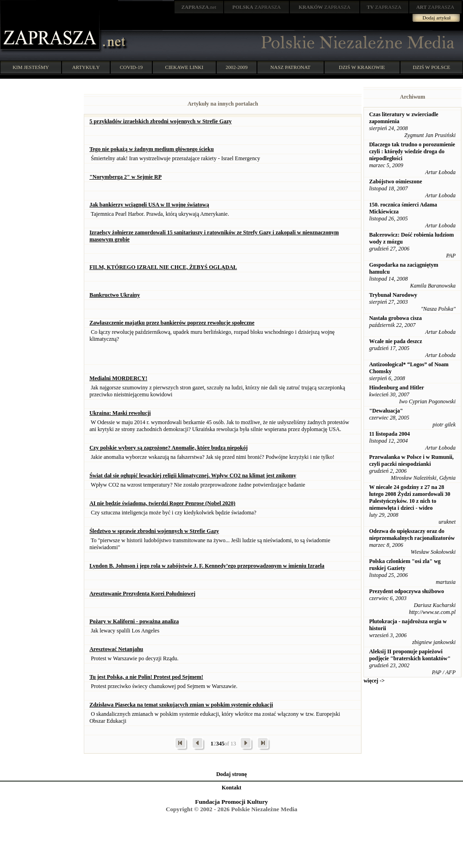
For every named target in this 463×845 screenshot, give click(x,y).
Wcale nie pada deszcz (395, 341)
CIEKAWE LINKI (184, 67)
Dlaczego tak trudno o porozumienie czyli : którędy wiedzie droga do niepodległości (412, 151)
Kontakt (232, 787)
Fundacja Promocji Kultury (231, 801)
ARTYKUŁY (86, 67)
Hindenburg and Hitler (396, 387)
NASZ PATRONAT (290, 67)
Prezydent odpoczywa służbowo (406, 591)
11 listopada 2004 (389, 434)
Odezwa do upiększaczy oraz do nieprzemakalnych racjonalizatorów (412, 534)
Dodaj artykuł (437, 17)
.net (199, 7)
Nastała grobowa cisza (395, 318)
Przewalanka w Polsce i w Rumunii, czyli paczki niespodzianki (411, 460)
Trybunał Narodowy (393, 295)
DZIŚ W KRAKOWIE (362, 67)
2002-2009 (236, 67)
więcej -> (374, 680)
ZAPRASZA (256, 7)
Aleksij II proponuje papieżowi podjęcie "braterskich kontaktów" (409, 655)
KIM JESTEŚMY (31, 67)
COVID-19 (131, 67)
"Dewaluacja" (386, 410)
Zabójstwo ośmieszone (395, 181)
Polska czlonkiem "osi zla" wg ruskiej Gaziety (405, 564)
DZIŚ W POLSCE (431, 67)
